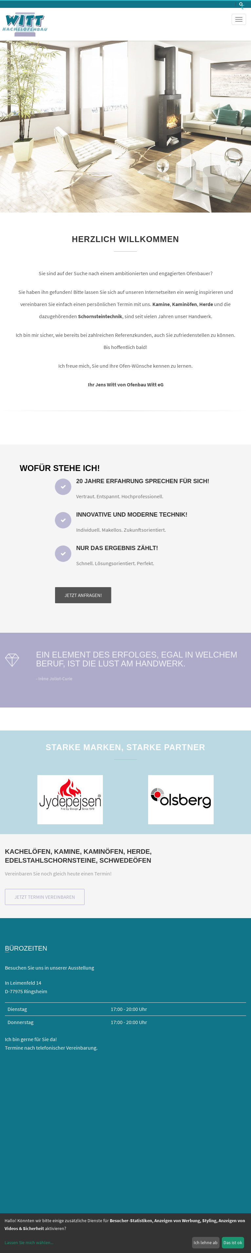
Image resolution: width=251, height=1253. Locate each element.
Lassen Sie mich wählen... (29, 1242)
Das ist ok (232, 1242)
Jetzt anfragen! (173, 595)
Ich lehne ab (206, 1242)
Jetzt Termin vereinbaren (44, 897)
